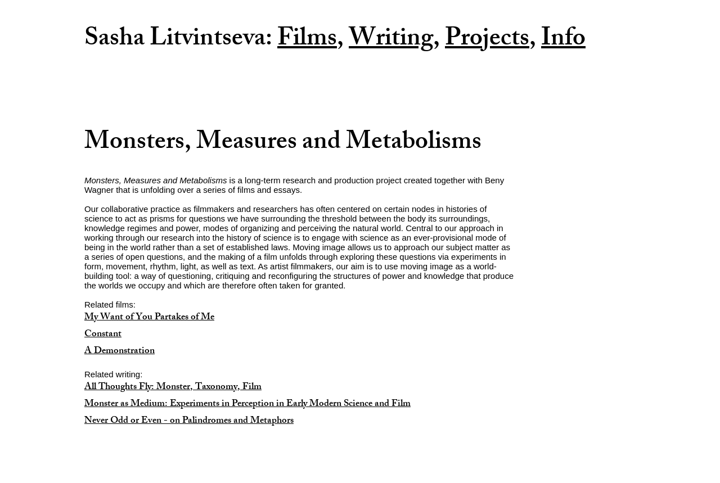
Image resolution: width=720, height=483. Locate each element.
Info (563, 40)
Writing (391, 40)
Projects (487, 40)
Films (307, 40)
